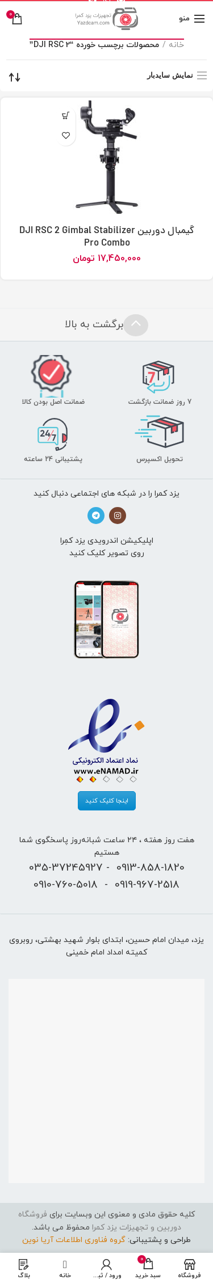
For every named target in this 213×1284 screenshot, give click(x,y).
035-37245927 (66, 867)
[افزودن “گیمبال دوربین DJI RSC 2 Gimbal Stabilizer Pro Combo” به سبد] (66, 116)
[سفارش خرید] (14, 77)
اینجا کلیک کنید (106, 800)
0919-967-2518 (147, 884)
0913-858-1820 (150, 867)
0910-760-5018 (66, 884)
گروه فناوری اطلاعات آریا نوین (74, 1240)
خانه (176, 45)
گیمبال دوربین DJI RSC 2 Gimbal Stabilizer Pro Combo (106, 237)
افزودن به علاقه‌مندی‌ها (66, 136)
